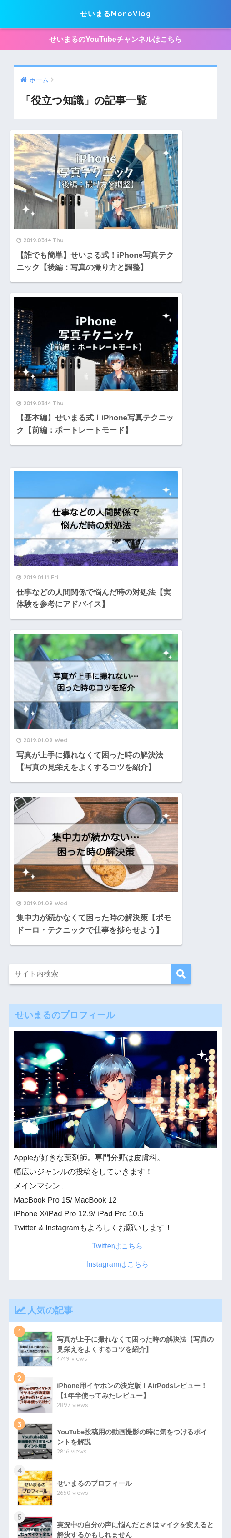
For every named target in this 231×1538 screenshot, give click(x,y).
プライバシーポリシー (79, 1498)
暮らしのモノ (80, 1484)
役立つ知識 (169, 1498)
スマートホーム (170, 1484)
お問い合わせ (156, 1511)
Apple (45, 1484)
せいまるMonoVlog (115, 13)
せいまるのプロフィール (92, 1511)
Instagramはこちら (117, 857)
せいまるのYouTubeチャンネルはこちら (115, 40)
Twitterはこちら (117, 839)
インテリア (123, 1484)
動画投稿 (132, 1498)
